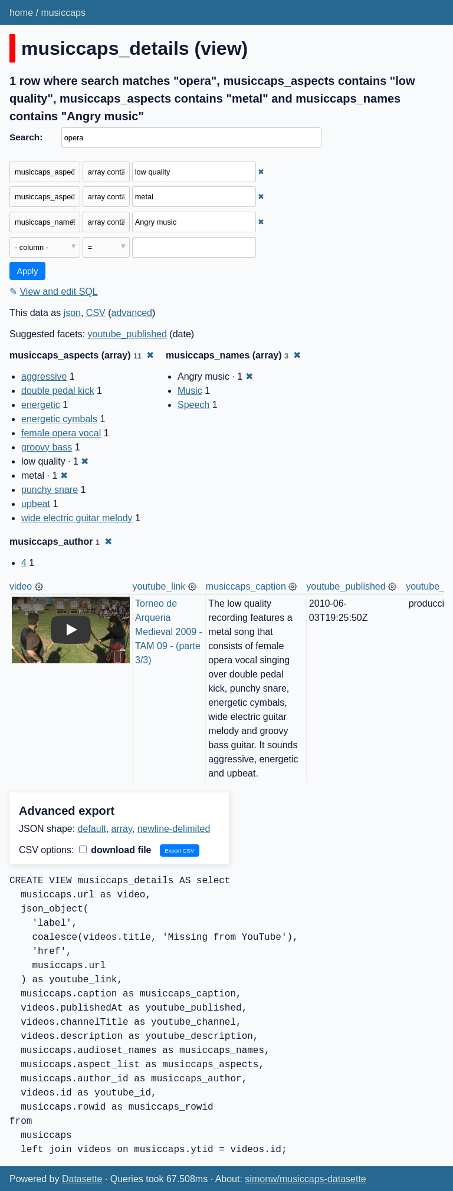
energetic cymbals (59, 419)
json (72, 313)
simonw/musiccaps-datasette (305, 1179)
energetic (40, 405)
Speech (193, 405)
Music (190, 391)
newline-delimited (174, 829)
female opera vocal (61, 433)
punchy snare (49, 490)
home (21, 13)
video (20, 586)
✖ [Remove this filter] (261, 171)
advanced (131, 313)
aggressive (44, 376)
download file (115, 850)
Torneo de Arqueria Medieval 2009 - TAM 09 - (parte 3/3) (170, 631)
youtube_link (159, 586)
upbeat (35, 504)
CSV (96, 313)
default (92, 829)
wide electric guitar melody (77, 518)
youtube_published (127, 334)
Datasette (82, 1179)
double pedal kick (57, 391)
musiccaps (63, 13)
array (121, 829)
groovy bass (46, 447)
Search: (25, 137)
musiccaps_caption (246, 586)
